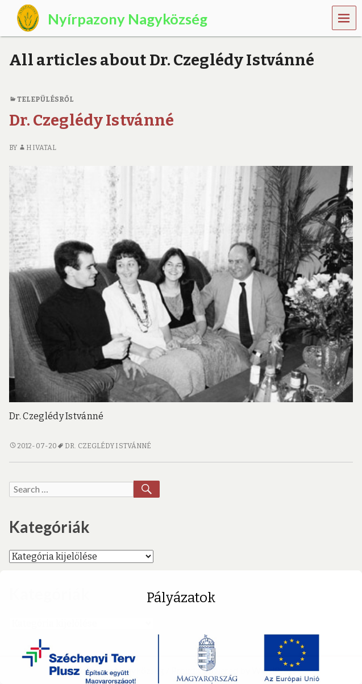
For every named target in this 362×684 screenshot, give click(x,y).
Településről (45, 99)
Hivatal (37, 148)
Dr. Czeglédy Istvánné (91, 120)
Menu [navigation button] (344, 17)
